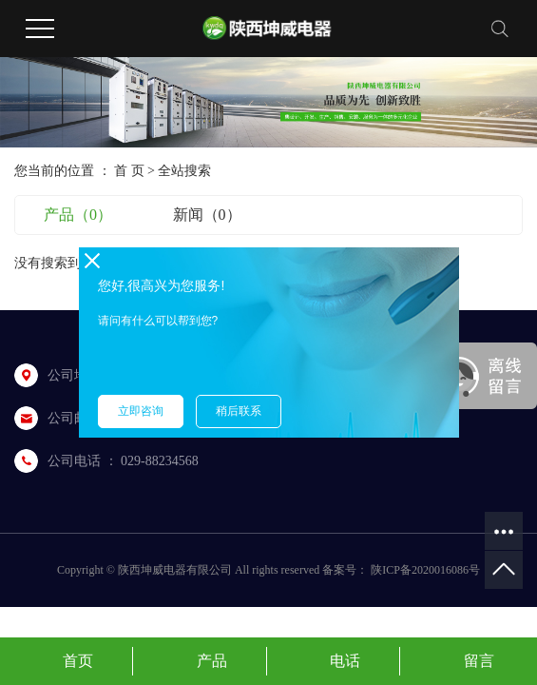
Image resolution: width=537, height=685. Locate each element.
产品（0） (78, 214)
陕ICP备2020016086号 (425, 570)
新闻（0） (207, 214)
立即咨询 (140, 411)
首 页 (129, 171)
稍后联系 (238, 411)
